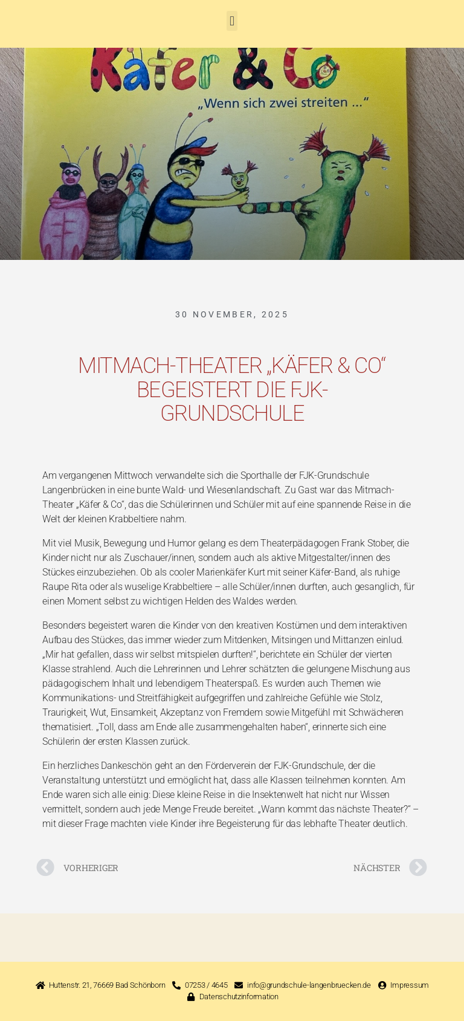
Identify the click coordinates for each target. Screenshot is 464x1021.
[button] (232, 21)
